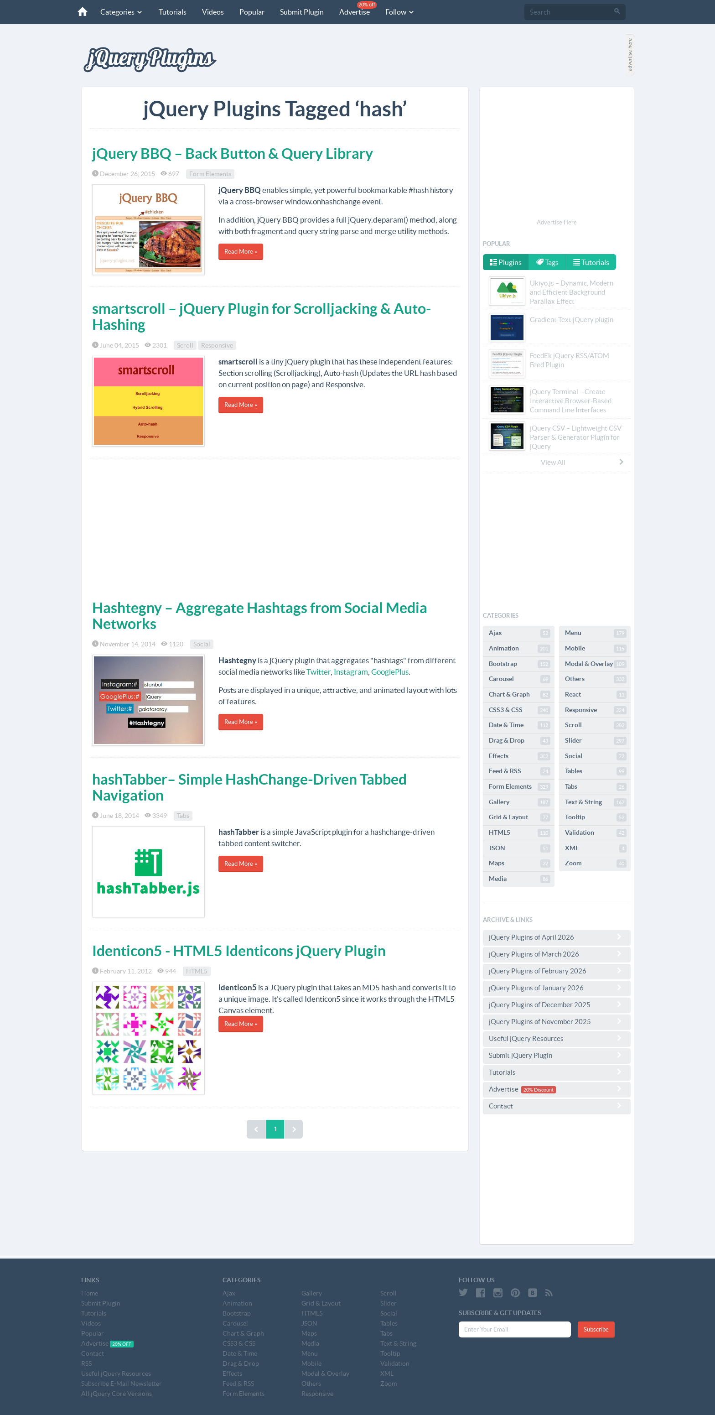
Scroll (185, 345)
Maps (519, 863)
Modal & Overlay (596, 664)
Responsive (217, 345)
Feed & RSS (519, 771)
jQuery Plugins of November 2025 (557, 1021)
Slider (596, 741)
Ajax (519, 633)
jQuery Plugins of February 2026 (557, 971)
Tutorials (172, 12)
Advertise (357, 8)
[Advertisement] (275, 527)
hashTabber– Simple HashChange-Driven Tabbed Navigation (249, 787)
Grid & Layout (519, 817)
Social (201, 644)
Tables (596, 771)
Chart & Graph (519, 695)
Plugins (506, 262)
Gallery (519, 802)
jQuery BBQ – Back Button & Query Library (232, 153)
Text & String (596, 802)
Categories (120, 12)
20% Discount (538, 1089)
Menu (596, 633)
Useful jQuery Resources (557, 1038)
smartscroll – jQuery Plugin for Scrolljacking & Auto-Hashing (261, 316)
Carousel (519, 679)
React (596, 695)
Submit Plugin (301, 12)
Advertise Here (557, 222)
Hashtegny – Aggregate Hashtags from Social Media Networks (259, 615)
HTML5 (196, 971)
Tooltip (596, 817)
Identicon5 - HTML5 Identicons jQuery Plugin (239, 950)
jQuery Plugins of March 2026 (557, 954)
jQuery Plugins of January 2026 (557, 987)
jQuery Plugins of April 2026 (557, 937)
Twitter (318, 671)
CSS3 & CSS (519, 710)
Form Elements (210, 173)
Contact (557, 1106)
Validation (596, 833)
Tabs (183, 815)
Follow (399, 12)
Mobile (596, 649)
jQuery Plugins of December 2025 (557, 1004)
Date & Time (519, 725)
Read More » (240, 251)
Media (519, 879)
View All (583, 462)
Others (596, 679)
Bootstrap (519, 664)
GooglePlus (390, 671)
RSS (86, 1363)
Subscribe (596, 1329)
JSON (519, 848)
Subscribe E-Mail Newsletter (121, 1383)
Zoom (596, 863)
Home (89, 1293)
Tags (547, 262)
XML (596, 848)
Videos (212, 12)
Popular (251, 12)
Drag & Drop (519, 741)
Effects (519, 756)
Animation (519, 649)
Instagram (351, 671)
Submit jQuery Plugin (557, 1055)
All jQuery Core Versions (116, 1393)
